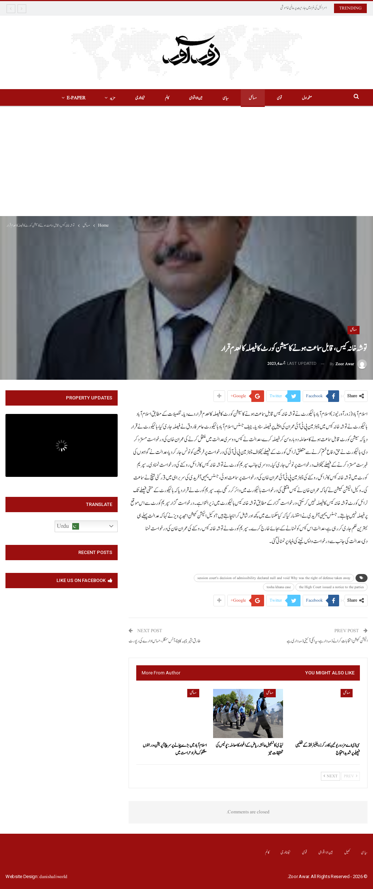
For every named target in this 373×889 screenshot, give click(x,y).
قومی (279, 98)
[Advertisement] (186, 161)
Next (330, 776)
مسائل (253, 98)
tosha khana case (279, 587)
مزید (112, 98)
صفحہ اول (307, 98)
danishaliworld (53, 876)
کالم (167, 98)
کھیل (347, 852)
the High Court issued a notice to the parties (331, 587)
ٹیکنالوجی (140, 98)
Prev (350, 776)
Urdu (68, 526)
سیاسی (226, 98)
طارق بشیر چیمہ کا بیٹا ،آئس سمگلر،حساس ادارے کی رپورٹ (164, 641)
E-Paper (76, 98)
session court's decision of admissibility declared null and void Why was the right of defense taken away (273, 578)
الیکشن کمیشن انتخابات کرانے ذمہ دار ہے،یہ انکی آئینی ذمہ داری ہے (327, 641)
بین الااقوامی (196, 98)
